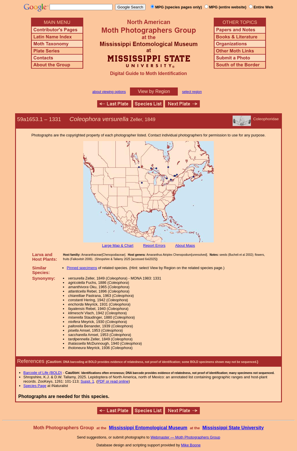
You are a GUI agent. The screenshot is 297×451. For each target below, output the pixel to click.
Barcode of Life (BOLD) (42, 372)
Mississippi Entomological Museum (148, 427)
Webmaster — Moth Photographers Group (185, 437)
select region (192, 92)
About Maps (185, 245)
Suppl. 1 (87, 381)
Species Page (34, 386)
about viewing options (109, 92)
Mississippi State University (233, 427)
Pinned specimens (82, 268)
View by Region (154, 91)
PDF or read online (112, 381)
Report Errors (154, 245)
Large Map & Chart (117, 245)
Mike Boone (191, 445)
